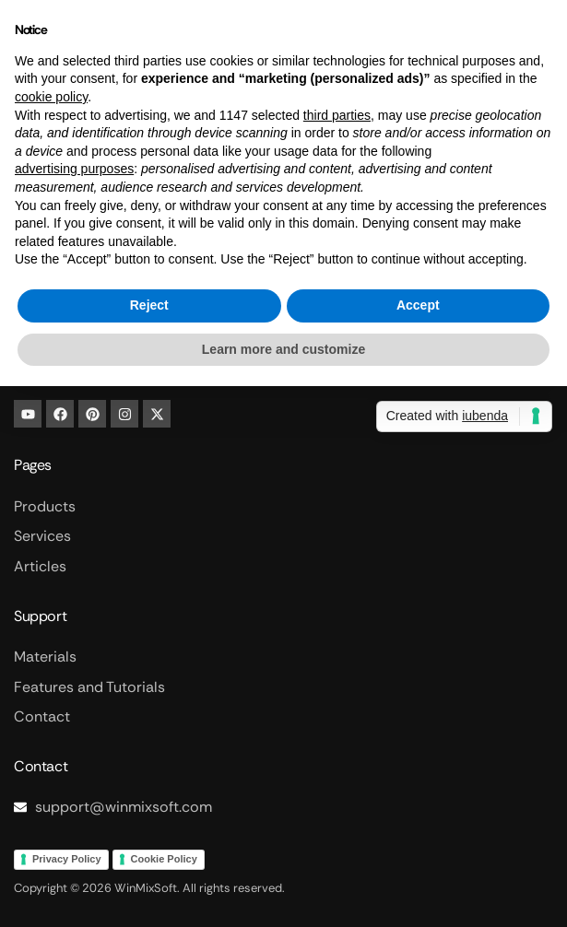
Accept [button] (418, 305)
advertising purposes (74, 168)
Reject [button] (149, 305)
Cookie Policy (164, 858)
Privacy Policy (66, 858)
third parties (337, 115)
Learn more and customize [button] (283, 349)
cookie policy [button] (51, 96)
